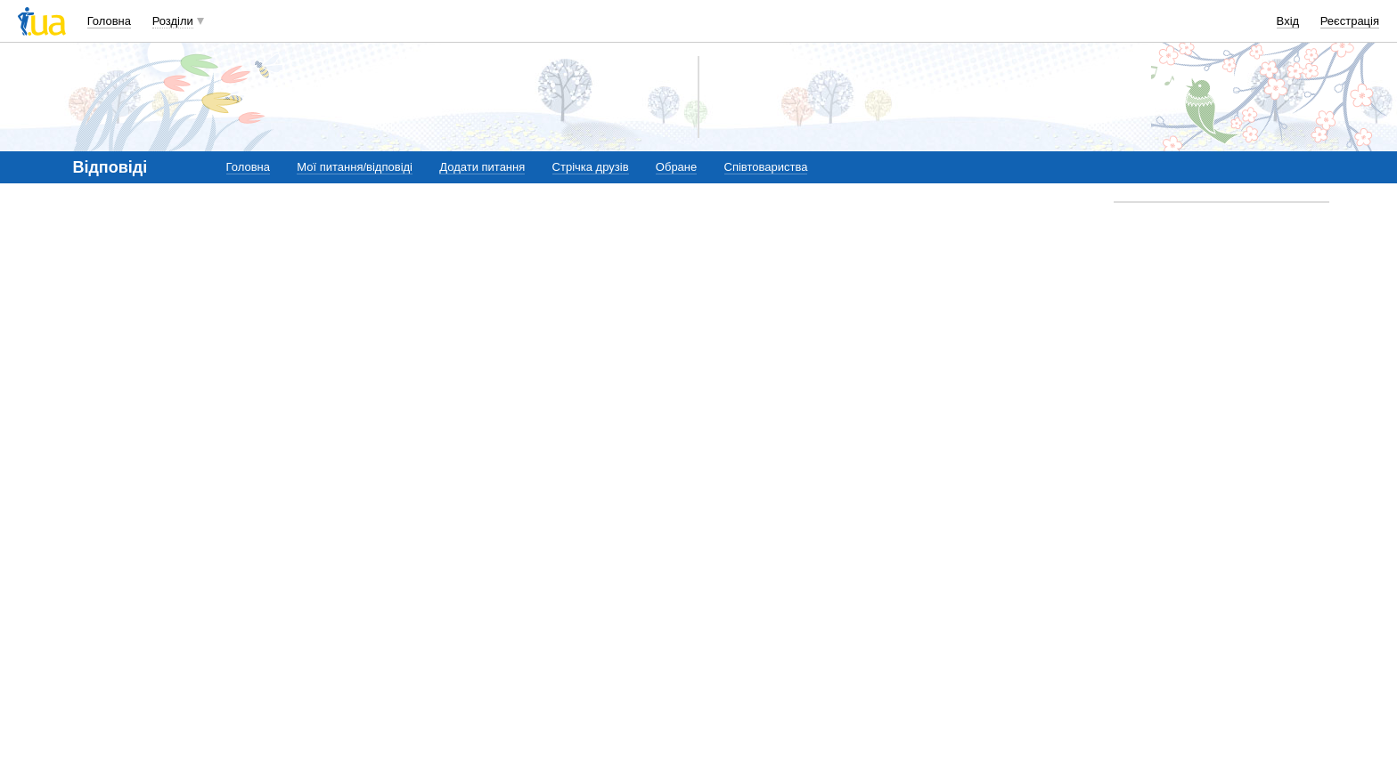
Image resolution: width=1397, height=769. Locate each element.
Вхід (1288, 21)
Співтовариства (766, 167)
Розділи (172, 21)
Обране (676, 167)
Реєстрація (1349, 21)
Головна (109, 21)
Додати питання (482, 167)
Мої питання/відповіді (355, 167)
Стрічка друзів (590, 167)
